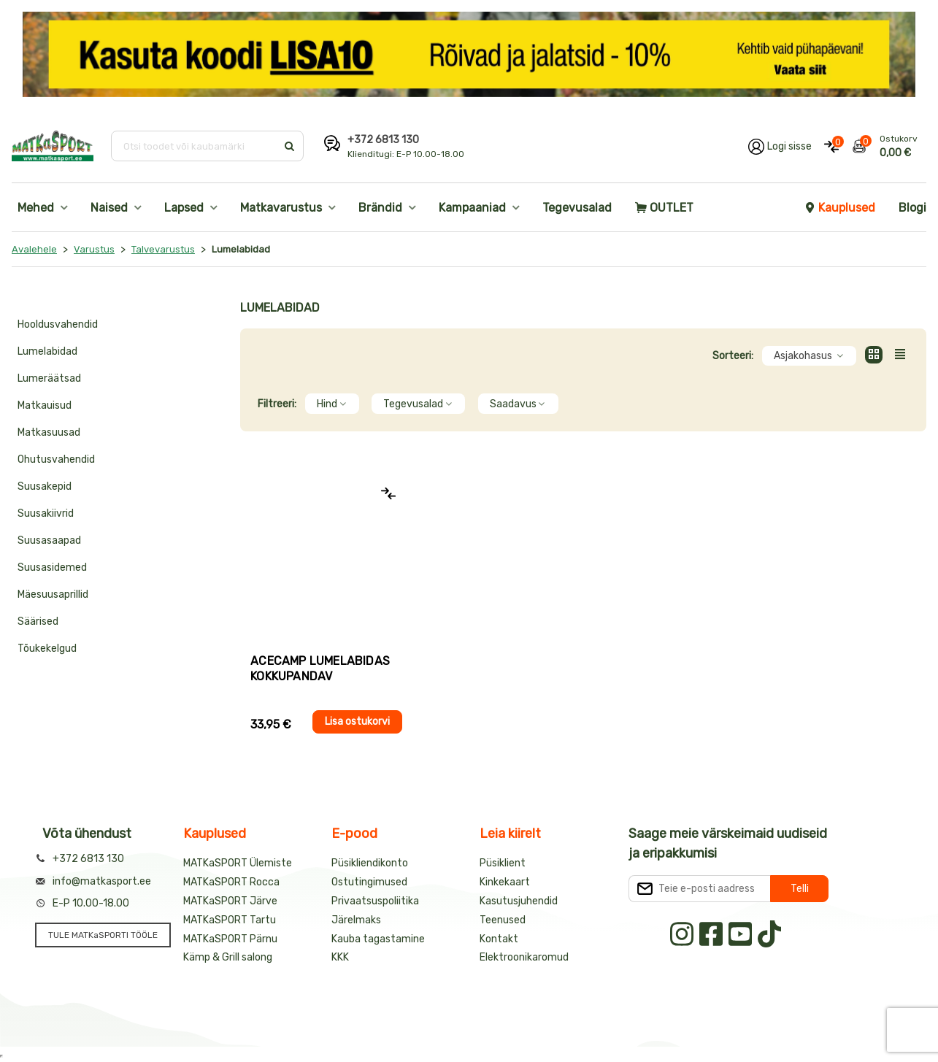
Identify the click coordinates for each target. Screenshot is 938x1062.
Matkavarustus (281, 208)
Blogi (912, 208)
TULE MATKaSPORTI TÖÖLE (103, 935)
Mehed (36, 208)
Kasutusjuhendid (519, 901)
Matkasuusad (49, 432)
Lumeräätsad (49, 378)
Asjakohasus (809, 356)
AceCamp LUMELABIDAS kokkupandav (320, 668)
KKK (340, 957)
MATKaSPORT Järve (230, 901)
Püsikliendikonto (369, 863)
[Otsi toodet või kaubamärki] (195, 146)
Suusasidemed (52, 567)
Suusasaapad (49, 540)
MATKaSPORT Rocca (231, 882)
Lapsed (184, 208)
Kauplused (839, 208)
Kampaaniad (472, 208)
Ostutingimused (369, 882)
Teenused (503, 920)
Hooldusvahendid (58, 324)
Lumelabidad (47, 351)
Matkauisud (45, 405)
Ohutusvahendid (56, 459)
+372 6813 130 (383, 140)
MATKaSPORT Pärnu (230, 939)
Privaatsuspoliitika (375, 901)
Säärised (38, 621)
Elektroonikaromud (524, 957)
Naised (109, 208)
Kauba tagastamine (378, 939)
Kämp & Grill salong (227, 957)
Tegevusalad (577, 208)
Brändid (380, 208)
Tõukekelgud (47, 648)
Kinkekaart (505, 882)
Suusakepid (45, 486)
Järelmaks (356, 920)
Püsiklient (503, 863)
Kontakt (499, 939)
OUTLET (664, 208)
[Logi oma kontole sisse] (780, 146)
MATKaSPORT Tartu (229, 920)
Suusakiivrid (46, 513)
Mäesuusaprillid (53, 594)
